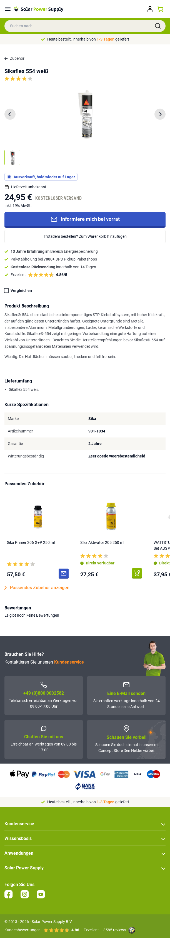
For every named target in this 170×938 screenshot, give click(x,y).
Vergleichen (21, 290)
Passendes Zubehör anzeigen (36, 587)
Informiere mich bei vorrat (85, 219)
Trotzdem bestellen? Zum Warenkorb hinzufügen (85, 236)
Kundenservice (69, 662)
